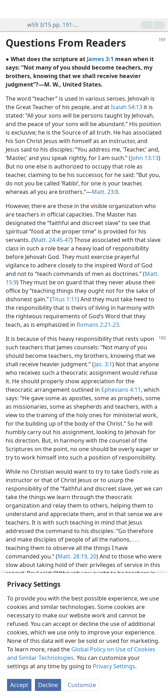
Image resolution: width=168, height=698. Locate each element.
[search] (159, 9)
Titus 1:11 (64, 299)
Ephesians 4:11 (121, 390)
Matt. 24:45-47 (52, 240)
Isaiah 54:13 (126, 107)
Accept (19, 685)
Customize (82, 685)
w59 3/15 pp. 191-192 (50, 25)
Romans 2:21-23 (98, 325)
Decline (48, 685)
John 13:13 (144, 158)
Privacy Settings (114, 666)
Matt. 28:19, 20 (77, 556)
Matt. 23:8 (105, 192)
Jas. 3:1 (103, 364)
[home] (10, 9)
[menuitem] (10, 9)
